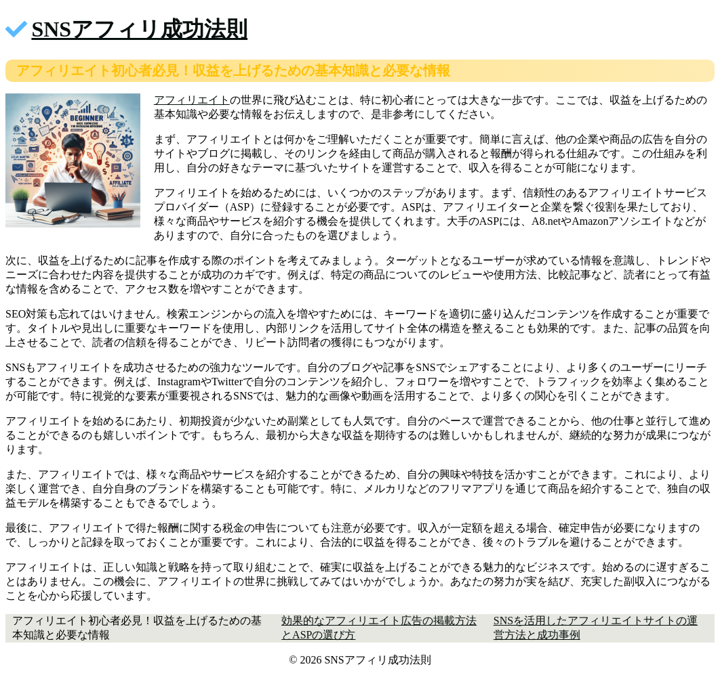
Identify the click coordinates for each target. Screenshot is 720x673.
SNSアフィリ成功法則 (139, 29)
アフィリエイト (192, 100)
